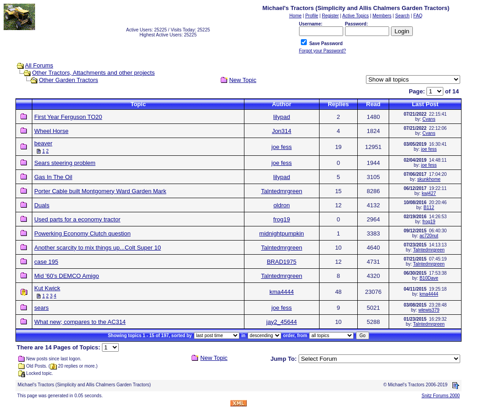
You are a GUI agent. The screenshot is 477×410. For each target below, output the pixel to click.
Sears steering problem (64, 162)
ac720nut (429, 235)
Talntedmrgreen (281, 191)
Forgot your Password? (322, 50)
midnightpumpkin (281, 233)
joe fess (281, 147)
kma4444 (281, 291)
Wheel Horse (51, 131)
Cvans (428, 119)
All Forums (39, 65)
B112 (429, 207)
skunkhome (429, 179)
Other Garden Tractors (68, 80)
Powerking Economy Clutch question (82, 233)
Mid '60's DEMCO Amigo (66, 275)
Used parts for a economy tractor (77, 219)
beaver (43, 143)
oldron (282, 205)
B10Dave (429, 278)
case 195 (46, 261)
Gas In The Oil (53, 177)
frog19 (281, 219)
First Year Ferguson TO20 (68, 116)
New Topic (242, 80)
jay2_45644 (281, 321)
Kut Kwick (47, 288)
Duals (41, 205)
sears (41, 307)
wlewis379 (428, 310)
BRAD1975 (281, 261)
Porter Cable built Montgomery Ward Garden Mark (100, 191)
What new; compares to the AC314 (80, 321)
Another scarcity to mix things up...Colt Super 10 (97, 247)
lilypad (281, 116)
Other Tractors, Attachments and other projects (93, 72)
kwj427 (429, 193)
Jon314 (281, 131)
